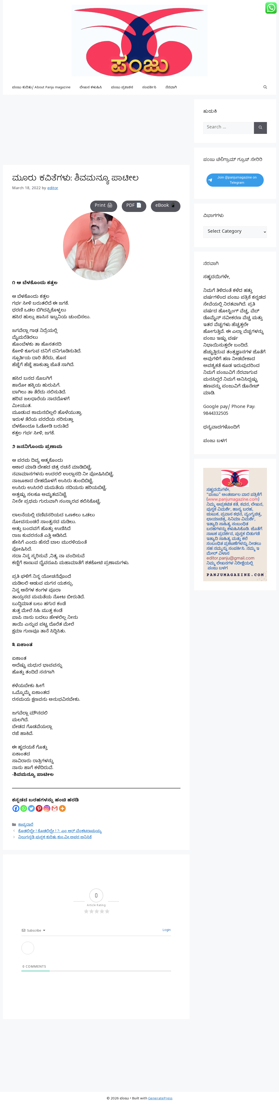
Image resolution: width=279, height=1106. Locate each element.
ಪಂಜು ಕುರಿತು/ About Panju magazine (41, 88)
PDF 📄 (134, 206)
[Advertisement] (96, 131)
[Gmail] (54, 808)
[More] (62, 808)
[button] (265, 88)
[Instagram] (46, 808)
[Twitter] (31, 808)
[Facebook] (16, 808)
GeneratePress (160, 1099)
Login (166, 930)
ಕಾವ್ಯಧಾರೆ (25, 825)
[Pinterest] (39, 808)
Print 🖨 (104, 206)
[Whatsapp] (23, 808)
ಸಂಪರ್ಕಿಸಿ (149, 88)
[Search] (260, 128)
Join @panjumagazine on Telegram (232, 180)
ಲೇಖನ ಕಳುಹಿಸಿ (91, 88)
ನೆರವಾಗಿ (171, 88)
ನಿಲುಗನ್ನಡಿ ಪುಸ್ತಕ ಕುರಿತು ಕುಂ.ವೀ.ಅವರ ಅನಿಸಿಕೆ (55, 837)
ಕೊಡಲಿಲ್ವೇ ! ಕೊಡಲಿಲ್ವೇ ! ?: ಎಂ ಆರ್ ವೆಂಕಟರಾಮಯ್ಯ (60, 831)
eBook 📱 (165, 206)
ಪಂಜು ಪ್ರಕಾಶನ (122, 88)
